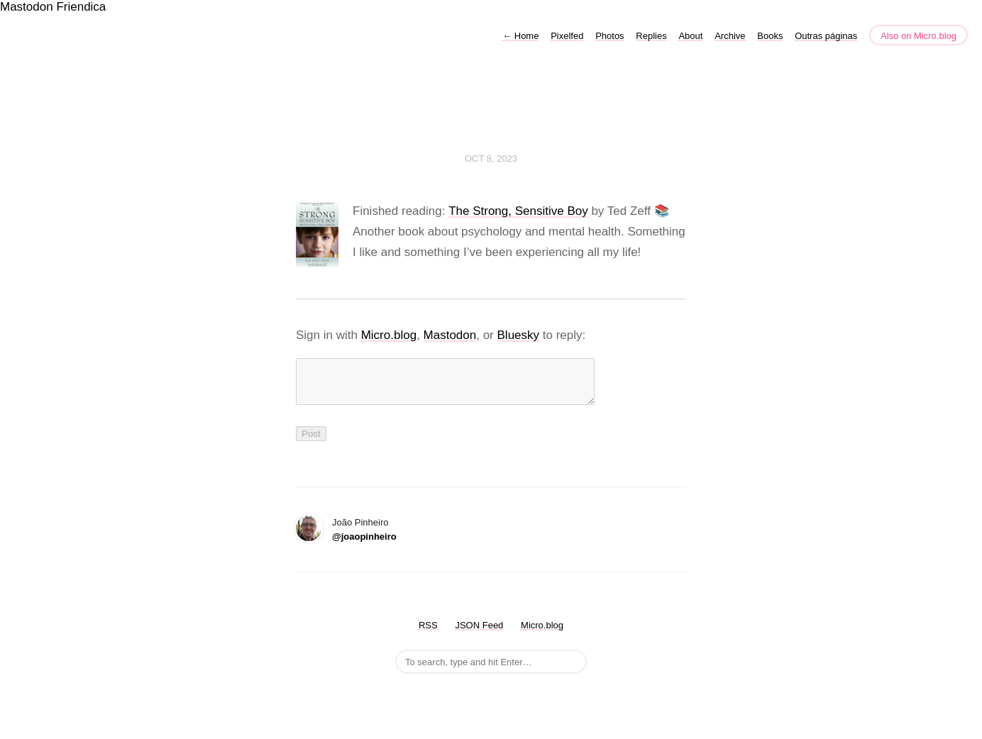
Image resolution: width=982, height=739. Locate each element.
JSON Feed (479, 633)
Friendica (81, 6)
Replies (651, 35)
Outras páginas (826, 35)
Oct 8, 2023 (491, 158)
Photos (609, 35)
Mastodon (26, 6)
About (690, 35)
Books (770, 35)
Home (520, 35)
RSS (428, 633)
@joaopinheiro (364, 545)
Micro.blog (388, 335)
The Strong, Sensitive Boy (518, 211)
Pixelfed (567, 35)
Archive (730, 35)
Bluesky (518, 335)
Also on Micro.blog (918, 35)
